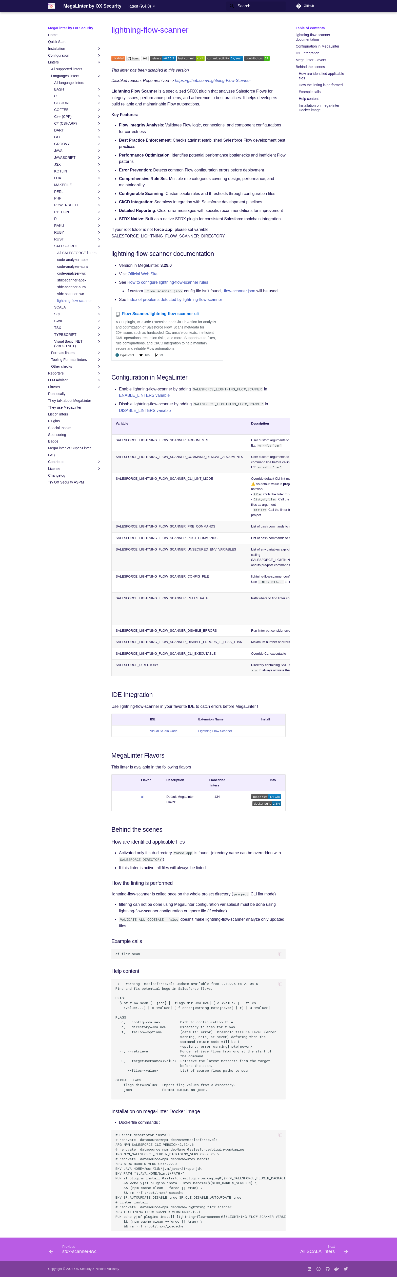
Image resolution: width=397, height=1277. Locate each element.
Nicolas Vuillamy (107, 1269)
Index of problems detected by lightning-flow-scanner (174, 299)
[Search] (256, 6)
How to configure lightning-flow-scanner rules (167, 282)
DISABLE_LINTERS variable (145, 410)
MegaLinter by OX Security (70, 28)
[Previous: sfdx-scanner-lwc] (74, 1251)
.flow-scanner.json (239, 291)
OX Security (82, 1269)
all (142, 797)
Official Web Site (142, 274)
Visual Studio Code (163, 731)
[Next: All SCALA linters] (322, 1251)
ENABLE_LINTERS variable (144, 395)
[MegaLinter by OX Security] (51, 6)
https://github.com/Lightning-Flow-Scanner (213, 80)
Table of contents (310, 28)
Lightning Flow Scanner (215, 731)
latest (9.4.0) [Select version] (139, 6)
